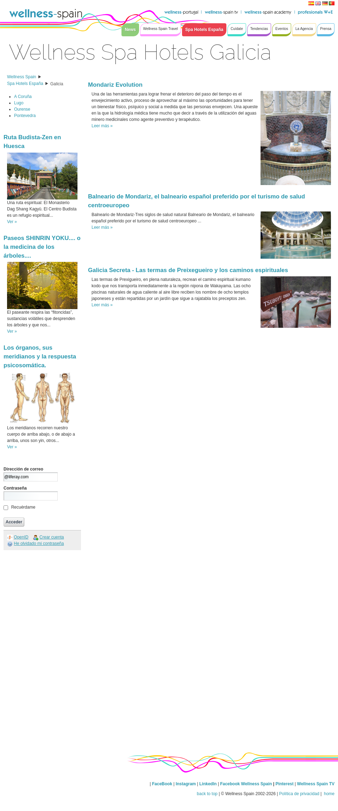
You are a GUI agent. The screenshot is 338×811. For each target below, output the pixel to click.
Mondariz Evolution (115, 84)
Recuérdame (23, 507)
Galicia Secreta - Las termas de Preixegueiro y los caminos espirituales (188, 270)
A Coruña (23, 96)
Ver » (12, 221)
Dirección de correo (23, 469)
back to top (207, 793)
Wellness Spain (21, 76)
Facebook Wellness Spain (246, 783)
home (328, 793)
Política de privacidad (299, 793)
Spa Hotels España (25, 83)
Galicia (56, 83)
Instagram (186, 783)
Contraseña (15, 488)
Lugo (19, 102)
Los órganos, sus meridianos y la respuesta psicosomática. (40, 356)
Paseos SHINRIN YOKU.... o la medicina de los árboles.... (42, 247)
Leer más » (102, 125)
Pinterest (285, 783)
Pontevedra (25, 115)
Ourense (22, 109)
